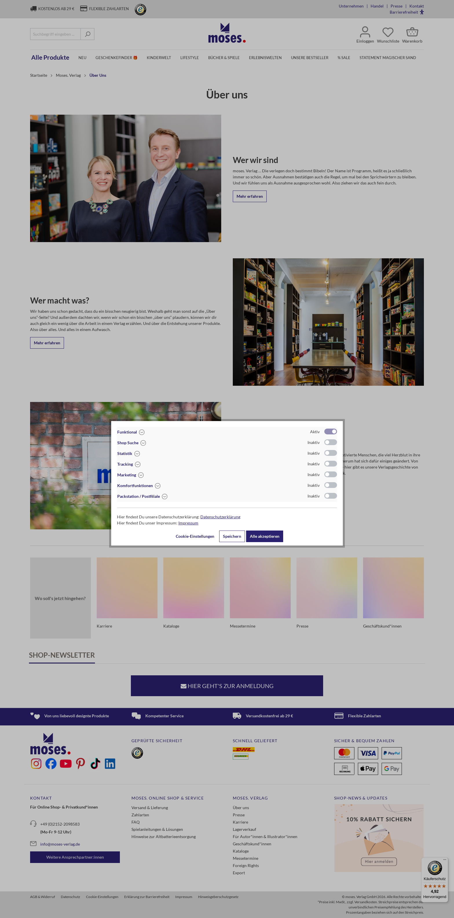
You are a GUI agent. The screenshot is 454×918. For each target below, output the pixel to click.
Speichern (232, 536)
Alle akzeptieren (264, 536)
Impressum (188, 522)
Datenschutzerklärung (220, 516)
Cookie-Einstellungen (195, 536)
